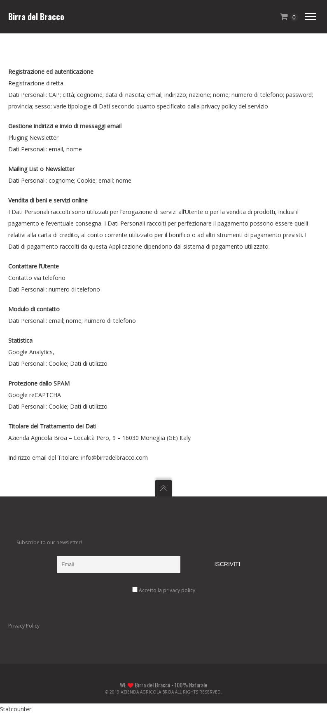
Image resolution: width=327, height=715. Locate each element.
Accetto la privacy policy (167, 590)
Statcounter (15, 709)
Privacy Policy (24, 625)
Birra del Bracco (36, 16)
